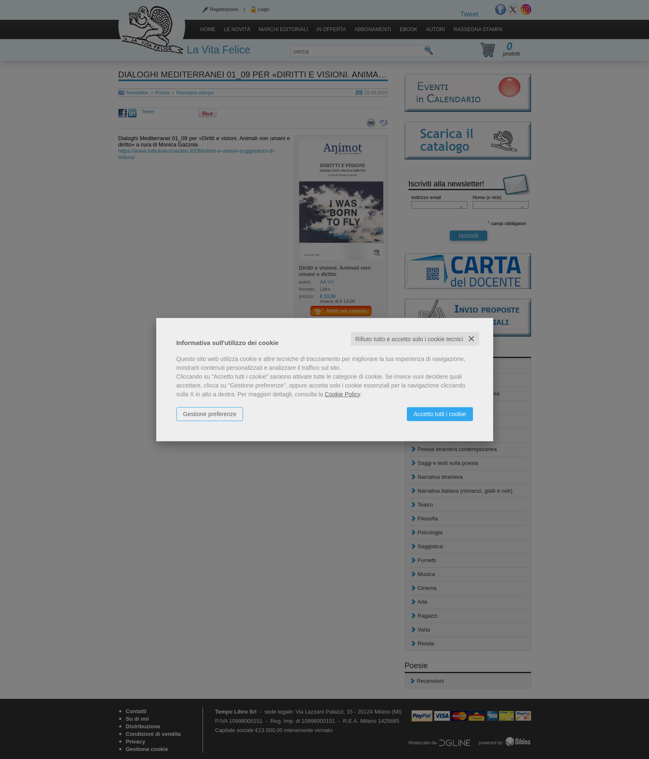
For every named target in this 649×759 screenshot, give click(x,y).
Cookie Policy (342, 393)
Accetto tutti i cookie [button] (440, 413)
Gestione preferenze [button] (210, 413)
